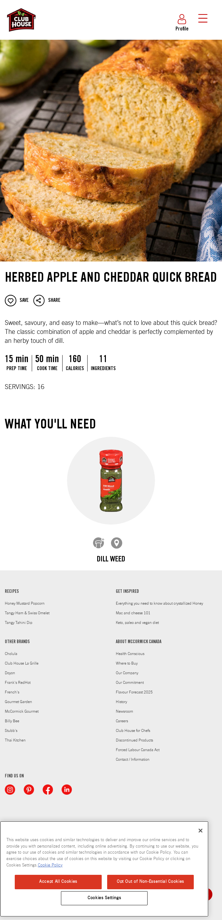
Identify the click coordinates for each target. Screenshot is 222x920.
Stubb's (11, 726)
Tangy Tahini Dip (18, 618)
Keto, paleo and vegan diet (137, 618)
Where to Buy (127, 658)
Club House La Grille (21, 658)
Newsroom (124, 707)
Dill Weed (111, 560)
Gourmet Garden (18, 697)
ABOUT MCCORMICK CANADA (138, 637)
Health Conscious (130, 649)
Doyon (10, 668)
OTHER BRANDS (17, 637)
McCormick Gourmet (21, 707)
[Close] (200, 831)
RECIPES (12, 587)
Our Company (127, 668)
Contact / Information (132, 755)
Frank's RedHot (17, 678)
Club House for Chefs (133, 726)
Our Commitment (130, 678)
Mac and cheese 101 (133, 608)
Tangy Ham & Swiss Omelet (27, 608)
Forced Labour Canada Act (137, 745)
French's (12, 687)
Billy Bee (12, 716)
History (121, 697)
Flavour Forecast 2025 (134, 687)
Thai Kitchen (15, 735)
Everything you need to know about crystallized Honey (159, 599)
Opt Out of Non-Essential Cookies (150, 882)
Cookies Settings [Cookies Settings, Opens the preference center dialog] (104, 898)
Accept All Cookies (58, 882)
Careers (122, 716)
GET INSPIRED (127, 587)
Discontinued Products (134, 735)
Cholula (11, 649)
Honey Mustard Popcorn (25, 599)
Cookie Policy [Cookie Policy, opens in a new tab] (50, 865)
